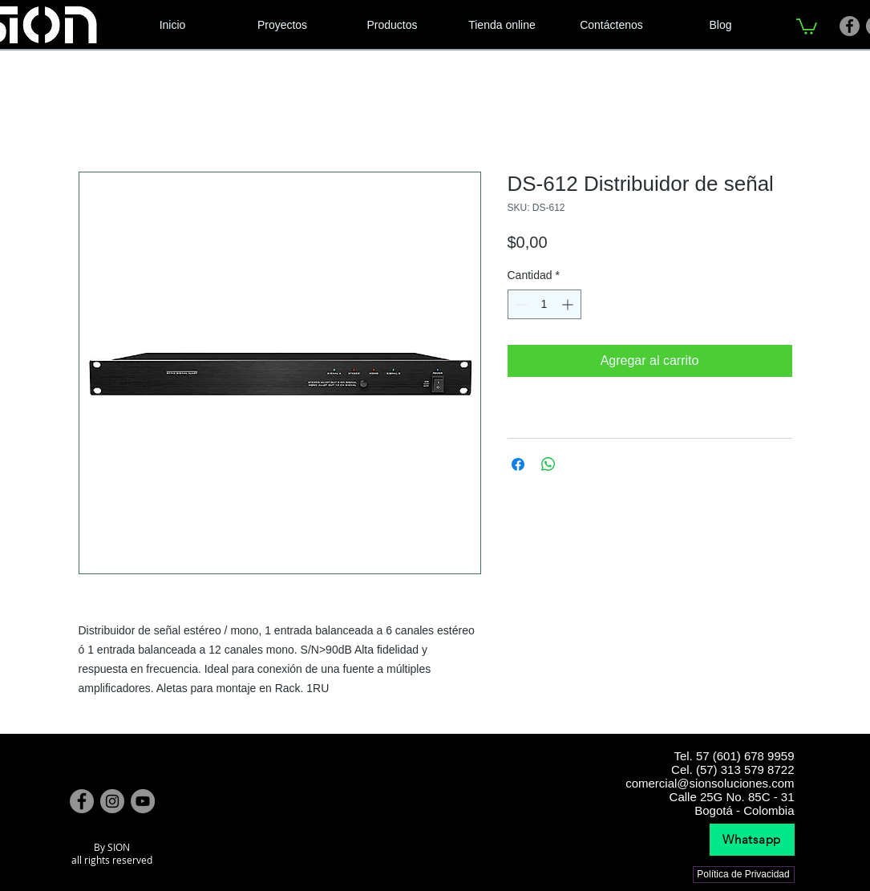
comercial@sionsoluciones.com (709, 783)
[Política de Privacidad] (744, 874)
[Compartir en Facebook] (518, 464)
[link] (806, 25)
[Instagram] (112, 801)
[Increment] (569, 304)
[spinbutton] (544, 304)
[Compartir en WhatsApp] (548, 464)
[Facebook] (850, 26)
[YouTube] (143, 801)
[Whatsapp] (752, 840)
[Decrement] (520, 304)
